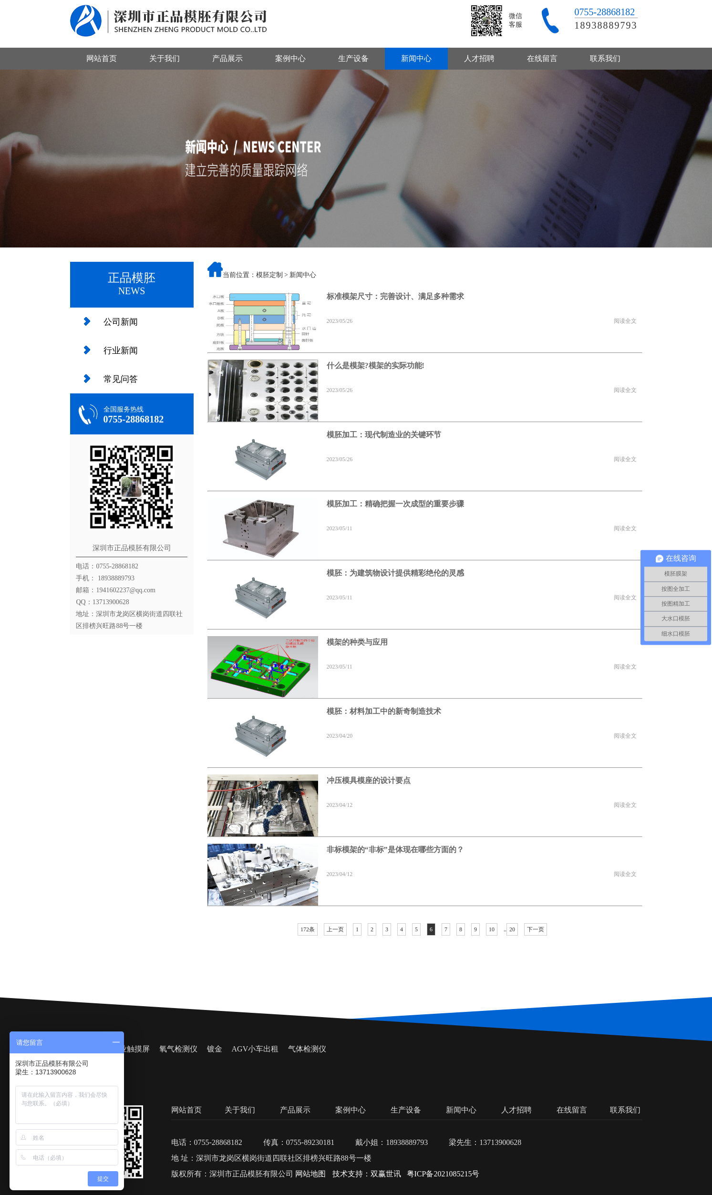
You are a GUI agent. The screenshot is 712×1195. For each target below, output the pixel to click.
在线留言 (542, 58)
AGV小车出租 (255, 1049)
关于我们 (164, 58)
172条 (307, 929)
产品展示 (227, 58)
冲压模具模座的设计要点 (369, 780)
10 (492, 929)
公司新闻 (120, 322)
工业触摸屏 (131, 1049)
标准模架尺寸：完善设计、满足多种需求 (395, 296)
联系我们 (605, 58)
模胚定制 (269, 274)
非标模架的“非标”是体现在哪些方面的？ (395, 849)
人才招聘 (479, 58)
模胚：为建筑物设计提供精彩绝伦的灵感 (395, 573)
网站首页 (101, 58)
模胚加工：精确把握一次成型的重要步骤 (395, 504)
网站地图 (310, 1174)
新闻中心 (416, 58)
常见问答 (120, 379)
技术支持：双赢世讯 (366, 1174)
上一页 (335, 929)
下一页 (535, 929)
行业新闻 (120, 350)
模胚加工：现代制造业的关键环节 (384, 435)
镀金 (214, 1049)
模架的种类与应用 (357, 642)
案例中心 (290, 58)
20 (512, 929)
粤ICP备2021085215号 (443, 1174)
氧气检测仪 (178, 1049)
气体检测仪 (307, 1049)
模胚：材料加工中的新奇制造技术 (384, 711)
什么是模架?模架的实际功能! (375, 365)
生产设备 (353, 58)
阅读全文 (625, 321)
